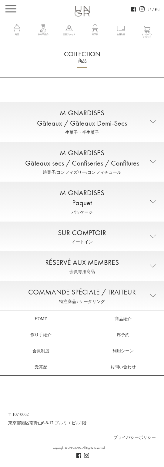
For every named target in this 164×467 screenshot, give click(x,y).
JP (149, 9)
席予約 (95, 34)
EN (157, 9)
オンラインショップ (147, 35)
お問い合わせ (123, 367)
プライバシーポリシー (134, 437)
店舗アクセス (69, 34)
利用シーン (123, 351)
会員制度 (121, 34)
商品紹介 (123, 319)
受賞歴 (41, 367)
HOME (41, 319)
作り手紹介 (43, 34)
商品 (17, 34)
